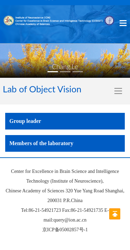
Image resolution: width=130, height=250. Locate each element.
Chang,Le (65, 66)
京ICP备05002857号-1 (65, 229)
